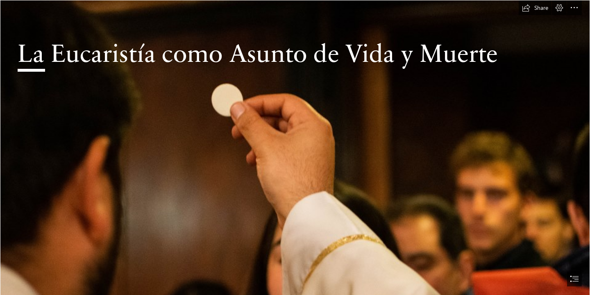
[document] (295, 147)
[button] (535, 7)
